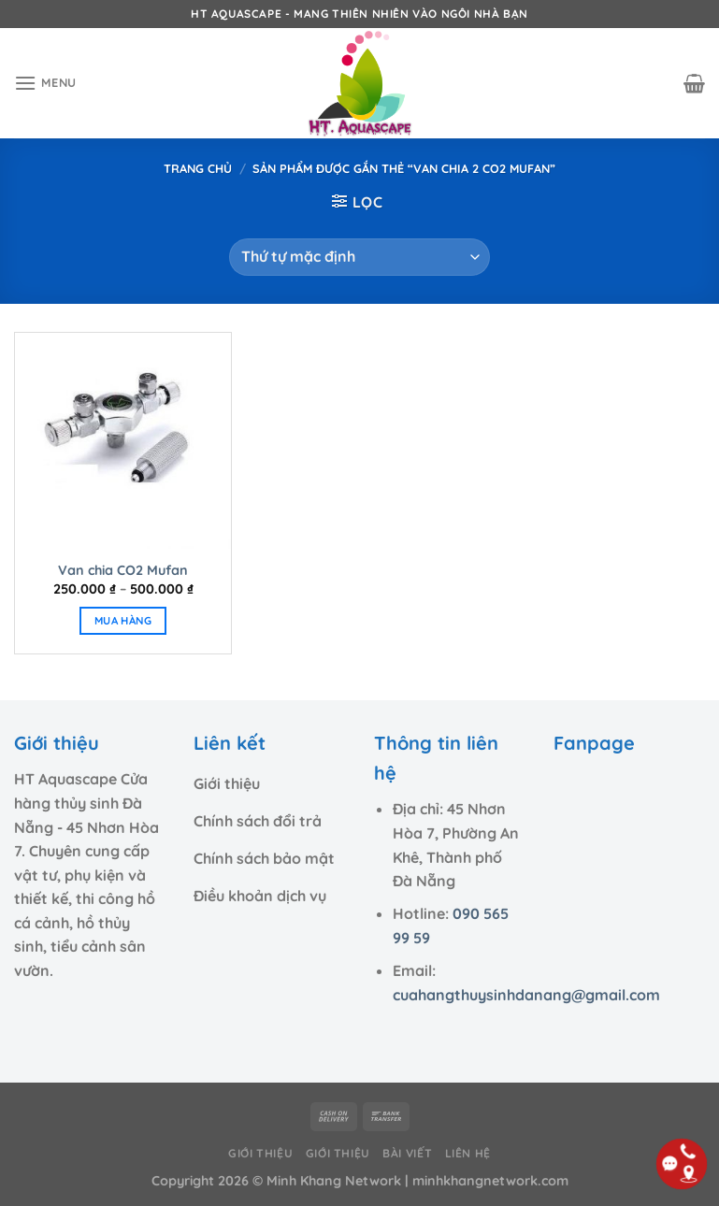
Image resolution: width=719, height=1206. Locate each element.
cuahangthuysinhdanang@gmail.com (526, 994)
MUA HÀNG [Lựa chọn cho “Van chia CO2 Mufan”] (122, 620)
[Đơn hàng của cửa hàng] (359, 257)
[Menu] (45, 83)
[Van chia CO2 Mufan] (123, 441)
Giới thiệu (260, 1153)
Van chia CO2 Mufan (123, 570)
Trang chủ (198, 168)
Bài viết (407, 1153)
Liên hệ (468, 1153)
